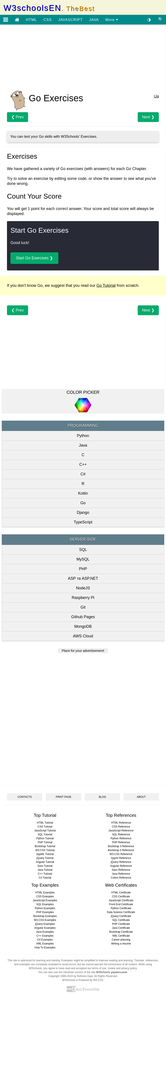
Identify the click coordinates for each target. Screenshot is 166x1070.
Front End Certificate (121, 904)
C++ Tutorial (45, 873)
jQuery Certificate (121, 916)
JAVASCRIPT (70, 20)
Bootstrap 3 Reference (121, 846)
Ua (156, 96)
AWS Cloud (83, 636)
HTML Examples (44, 892)
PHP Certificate (121, 923)
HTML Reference (121, 822)
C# (82, 474)
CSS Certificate (121, 896)
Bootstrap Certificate (121, 931)
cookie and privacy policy (122, 968)
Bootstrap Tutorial (45, 846)
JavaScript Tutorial (45, 830)
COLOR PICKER (82, 392)
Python (83, 436)
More (111, 20)
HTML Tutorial (45, 822)
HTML (31, 20)
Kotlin (83, 493)
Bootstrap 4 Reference (121, 850)
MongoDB (83, 626)
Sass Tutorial (45, 865)
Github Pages (83, 617)
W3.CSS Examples (45, 920)
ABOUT (141, 796)
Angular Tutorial (45, 862)
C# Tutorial (45, 877)
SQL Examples (45, 904)
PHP (83, 569)
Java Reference (121, 873)
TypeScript (83, 522)
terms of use (99, 968)
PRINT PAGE (63, 796)
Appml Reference (121, 858)
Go (83, 503)
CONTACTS (25, 796)
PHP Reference (121, 842)
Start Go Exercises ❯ (34, 258)
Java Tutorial (44, 869)
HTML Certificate (121, 892)
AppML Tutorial (45, 854)
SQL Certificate (121, 920)
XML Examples (45, 943)
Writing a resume (121, 943)
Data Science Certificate (121, 912)
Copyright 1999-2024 (60, 976)
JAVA (94, 20)
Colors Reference (121, 877)
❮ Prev (17, 117)
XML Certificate (121, 935)
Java (83, 445)
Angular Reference (121, 865)
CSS (47, 20)
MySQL (83, 559)
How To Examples (45, 947)
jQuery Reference (121, 862)
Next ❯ (148, 117)
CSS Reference (121, 826)
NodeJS (83, 588)
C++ (83, 464)
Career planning (121, 939)
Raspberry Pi (83, 597)
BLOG (102, 796)
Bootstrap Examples (45, 916)
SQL (83, 549)
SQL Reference (121, 834)
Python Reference (120, 838)
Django (83, 512)
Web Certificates (121, 885)
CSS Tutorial (45, 826)
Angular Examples (45, 927)
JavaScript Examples (45, 900)
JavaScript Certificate (121, 900)
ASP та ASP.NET (83, 578)
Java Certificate (121, 927)
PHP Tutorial (45, 842)
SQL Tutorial (45, 834)
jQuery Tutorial (44, 858)
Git (82, 607)
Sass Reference (121, 869)
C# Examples (45, 939)
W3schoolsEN (49, 8)
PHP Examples (45, 912)
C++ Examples (45, 935)
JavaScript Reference (121, 830)
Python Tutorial (45, 838)
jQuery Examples (45, 923)
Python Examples (45, 908)
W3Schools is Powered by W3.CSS (82, 980)
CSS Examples (45, 896)
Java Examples (45, 931)
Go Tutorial (106, 285)
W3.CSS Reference (121, 854)
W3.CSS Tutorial (45, 850)
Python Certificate (121, 908)
